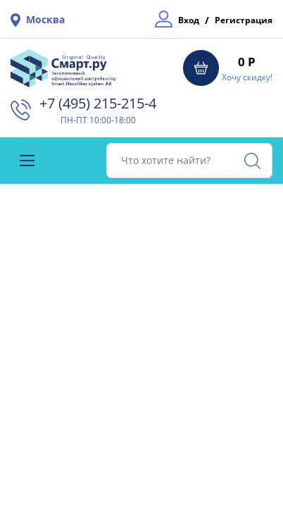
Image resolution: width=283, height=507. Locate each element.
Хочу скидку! (247, 77)
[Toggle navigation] (27, 160)
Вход (188, 20)
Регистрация (243, 20)
